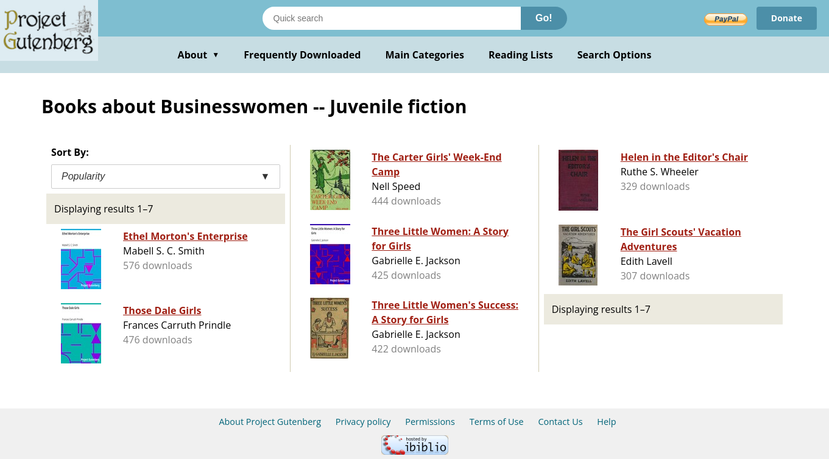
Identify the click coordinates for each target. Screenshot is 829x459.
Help (606, 421)
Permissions (430, 421)
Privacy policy (363, 421)
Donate (786, 18)
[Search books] (392, 18)
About (199, 54)
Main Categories (424, 54)
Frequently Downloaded (302, 54)
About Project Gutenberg (270, 421)
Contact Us (560, 421)
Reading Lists (521, 54)
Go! (543, 18)
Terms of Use (497, 421)
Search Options (614, 54)
